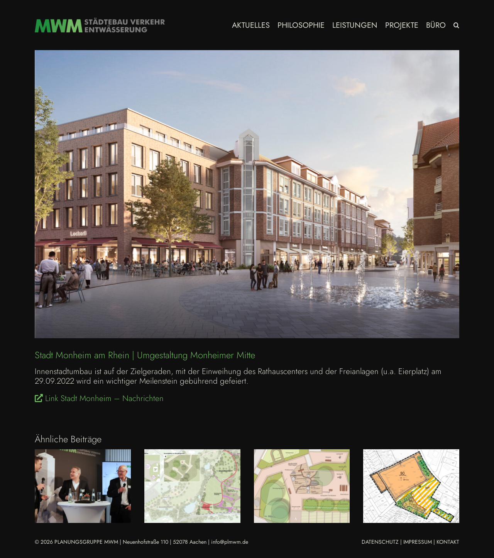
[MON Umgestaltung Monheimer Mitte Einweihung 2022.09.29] (247, 194)
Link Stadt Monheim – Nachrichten (99, 398)
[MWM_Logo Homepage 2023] (100, 21)
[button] (456, 25)
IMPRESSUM (417, 542)
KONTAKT (447, 542)
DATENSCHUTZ (380, 542)
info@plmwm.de (229, 542)
